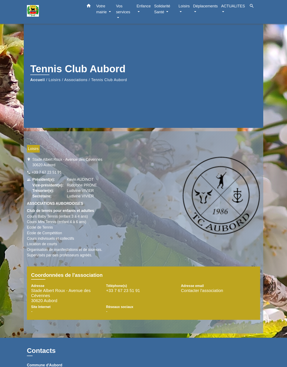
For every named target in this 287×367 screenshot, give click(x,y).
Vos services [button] (123, 9)
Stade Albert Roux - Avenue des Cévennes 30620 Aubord (67, 162)
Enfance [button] (144, 6)
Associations (76, 80)
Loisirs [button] (184, 6)
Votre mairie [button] (102, 9)
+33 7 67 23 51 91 (47, 172)
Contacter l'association (202, 290)
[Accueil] (53, 12)
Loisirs (55, 80)
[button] (89, 6)
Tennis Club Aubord (109, 80)
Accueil (37, 80)
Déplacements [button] (205, 6)
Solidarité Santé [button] (162, 9)
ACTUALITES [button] (233, 6)
